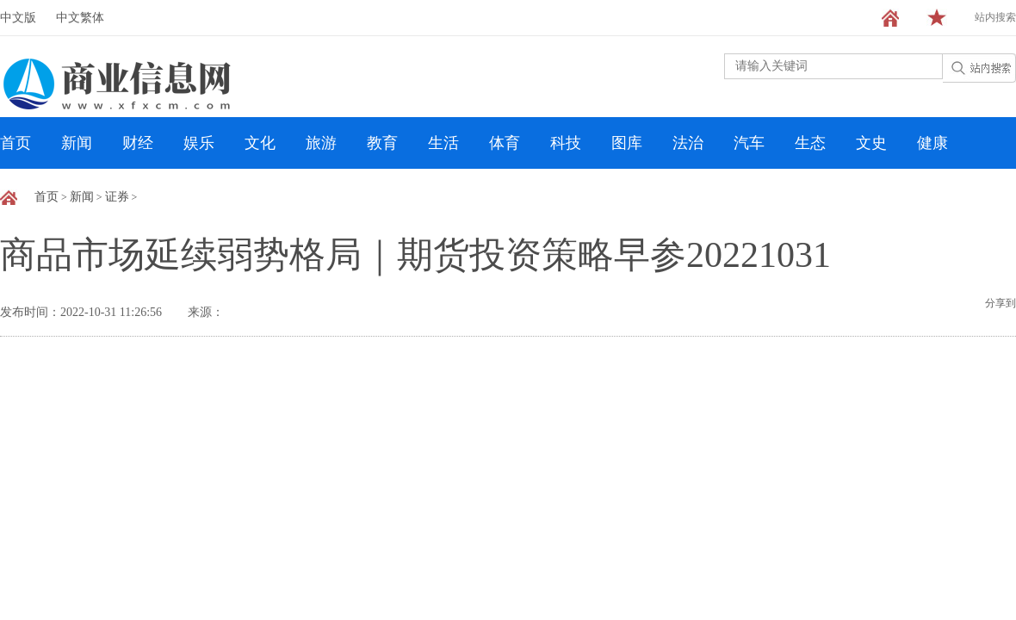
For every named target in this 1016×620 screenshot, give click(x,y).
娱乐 (198, 143)
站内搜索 (995, 17)
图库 (626, 143)
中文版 (18, 17)
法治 (687, 143)
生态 (810, 143)
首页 (15, 143)
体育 (504, 143)
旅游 (321, 143)
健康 (932, 143)
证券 (117, 196)
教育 (382, 143)
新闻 (76, 143)
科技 (565, 143)
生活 (443, 143)
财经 (137, 143)
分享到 (1000, 303)
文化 (260, 143)
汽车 (749, 143)
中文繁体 (80, 17)
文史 (871, 143)
